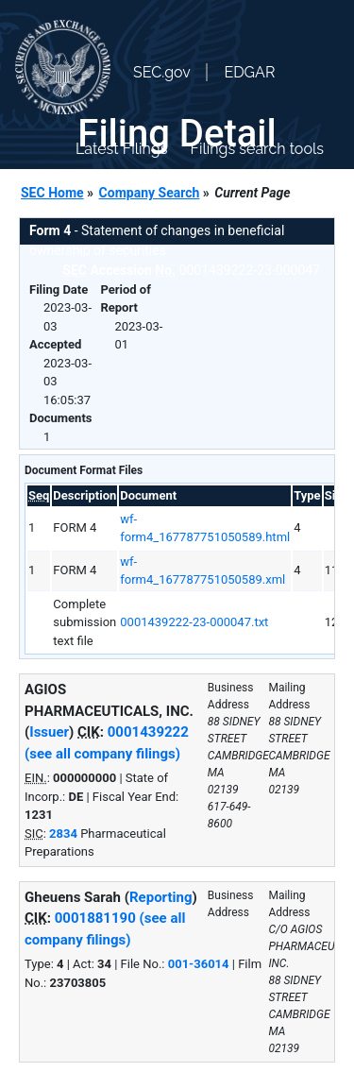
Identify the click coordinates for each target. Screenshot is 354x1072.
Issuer (49, 731)
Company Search (149, 192)
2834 (63, 833)
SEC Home (52, 192)
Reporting (161, 897)
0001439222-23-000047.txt (194, 622)
